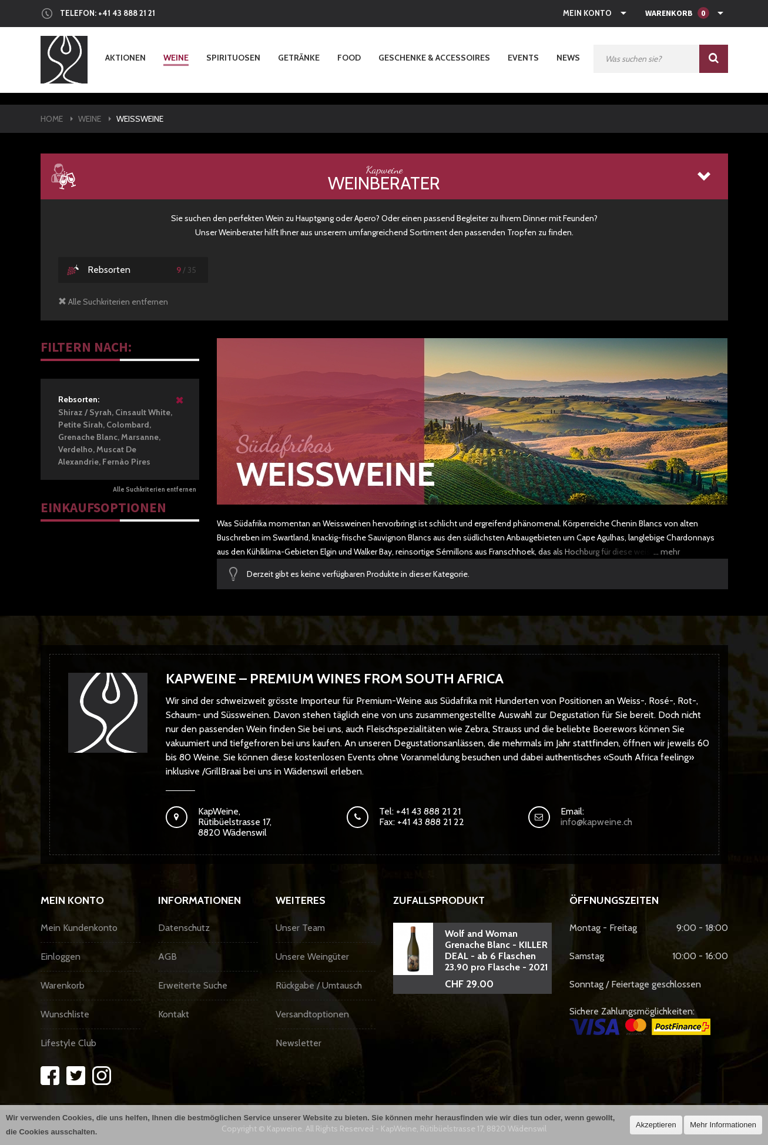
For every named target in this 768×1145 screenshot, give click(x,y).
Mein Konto (587, 13)
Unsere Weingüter (312, 956)
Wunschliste (65, 1014)
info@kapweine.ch (596, 821)
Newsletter (298, 1043)
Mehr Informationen (723, 1124)
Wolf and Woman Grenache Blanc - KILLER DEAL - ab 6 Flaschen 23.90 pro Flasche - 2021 (496, 950)
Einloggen (61, 956)
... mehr (666, 551)
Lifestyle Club (68, 1043)
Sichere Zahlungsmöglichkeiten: (639, 1020)
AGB (167, 956)
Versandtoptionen (312, 1014)
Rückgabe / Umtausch (319, 985)
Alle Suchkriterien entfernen (154, 489)
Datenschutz (184, 927)
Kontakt (173, 1014)
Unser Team (300, 927)
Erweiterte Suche (192, 985)
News (568, 57)
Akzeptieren (656, 1124)
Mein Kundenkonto (79, 927)
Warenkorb (63, 985)
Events (523, 57)
